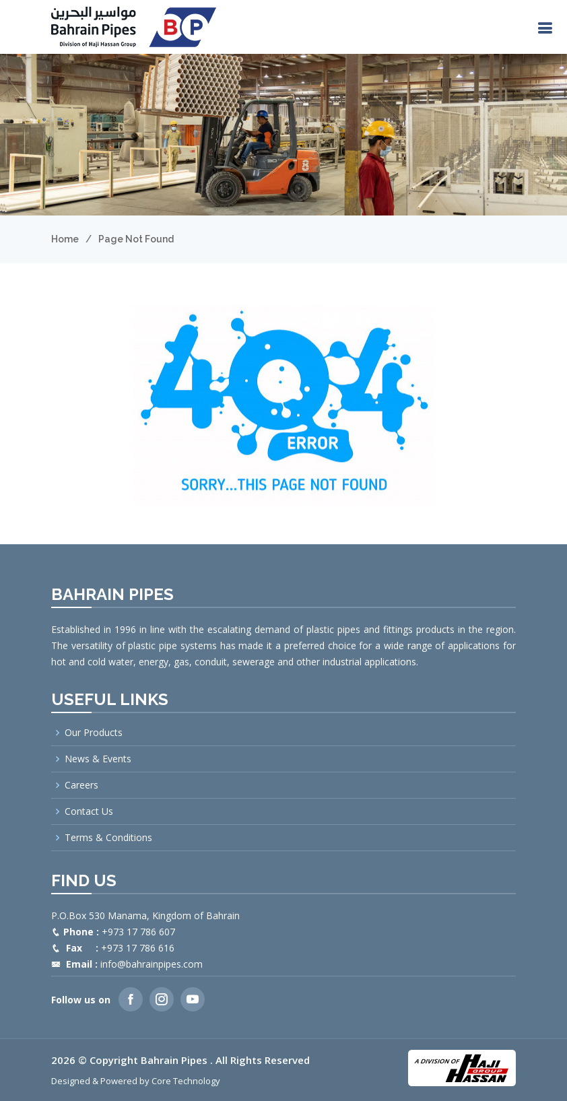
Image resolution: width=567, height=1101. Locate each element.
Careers (81, 785)
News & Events (98, 759)
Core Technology (186, 1081)
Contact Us (89, 811)
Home (65, 239)
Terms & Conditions (108, 837)
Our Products (94, 732)
